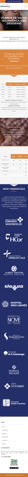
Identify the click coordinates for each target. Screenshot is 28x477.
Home (3, 426)
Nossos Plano (5, 430)
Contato (4, 443)
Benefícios (4, 433)
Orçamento (4, 440)
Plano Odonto (5, 437)
